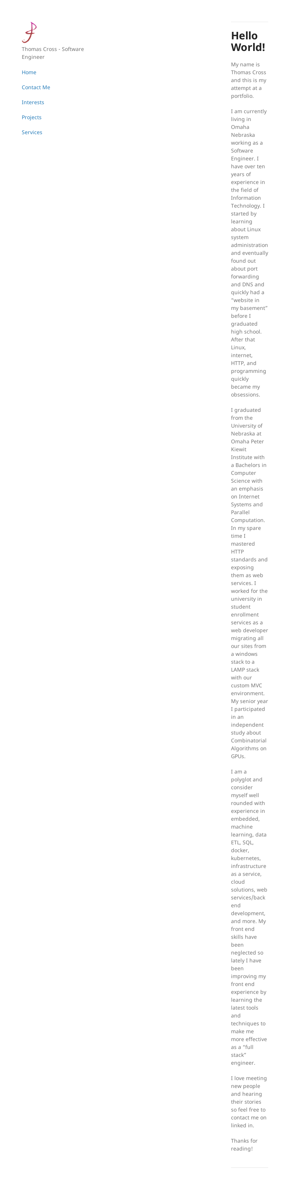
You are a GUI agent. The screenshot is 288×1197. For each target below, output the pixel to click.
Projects (32, 117)
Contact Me (36, 87)
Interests (33, 102)
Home (29, 72)
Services (32, 132)
